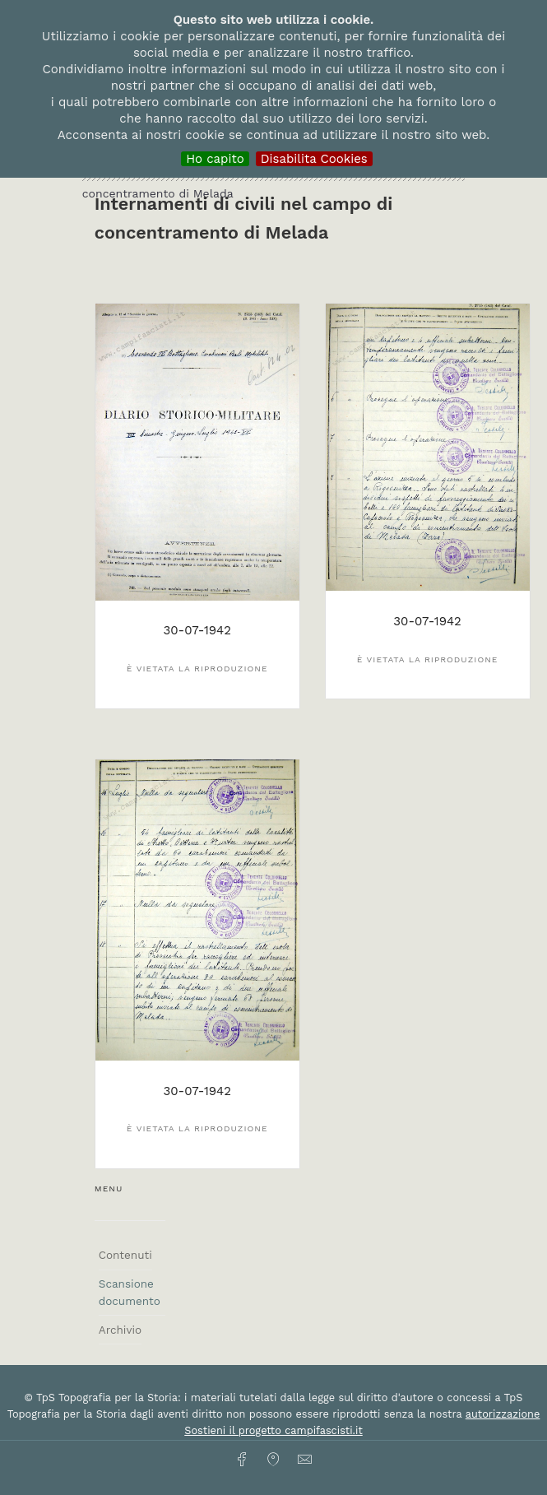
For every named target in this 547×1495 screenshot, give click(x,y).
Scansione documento (129, 1292)
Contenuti (125, 1254)
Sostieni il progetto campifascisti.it (273, 1430)
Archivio (120, 1329)
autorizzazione (503, 1414)
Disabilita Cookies (314, 158)
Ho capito (215, 158)
